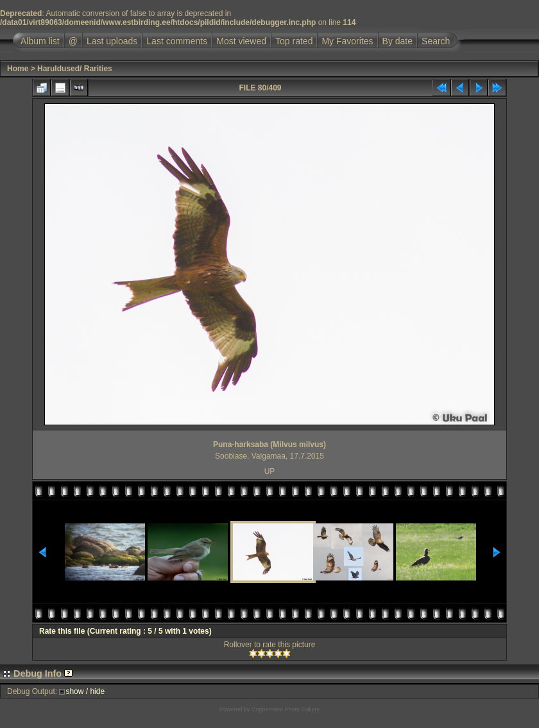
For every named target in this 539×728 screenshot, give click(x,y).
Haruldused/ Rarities (74, 68)
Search (436, 41)
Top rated (293, 41)
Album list (40, 41)
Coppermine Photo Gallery (286, 709)
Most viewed (241, 41)
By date (397, 41)
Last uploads (112, 41)
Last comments (176, 41)
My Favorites (347, 41)
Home (17, 68)
